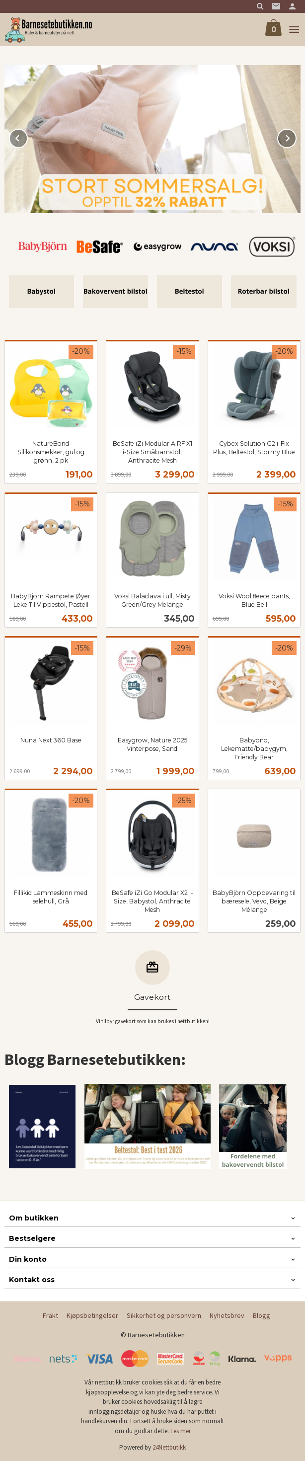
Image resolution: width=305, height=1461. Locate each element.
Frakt (50, 1315)
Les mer (180, 1431)
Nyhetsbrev (227, 1315)
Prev (27, 137)
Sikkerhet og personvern (164, 1315)
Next (296, 137)
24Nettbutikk (169, 1447)
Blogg (261, 1315)
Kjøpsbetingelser (92, 1315)
